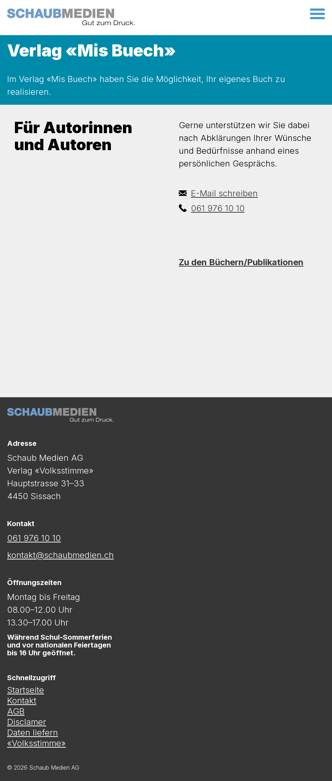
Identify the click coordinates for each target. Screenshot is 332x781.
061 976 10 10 (212, 208)
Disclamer (26, 722)
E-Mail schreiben (218, 193)
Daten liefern (32, 732)
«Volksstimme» (36, 743)
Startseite (25, 690)
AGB (16, 711)
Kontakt (21, 701)
